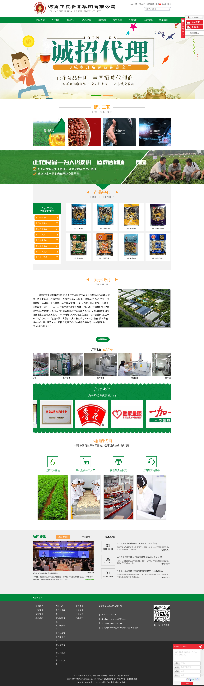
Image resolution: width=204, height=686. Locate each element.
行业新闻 (86, 536)
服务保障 (117, 20)
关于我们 (55, 20)
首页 (75, 676)
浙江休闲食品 (41, 229)
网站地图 (142, 4)
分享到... (195, 27)
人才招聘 (119, 676)
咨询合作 (132, 20)
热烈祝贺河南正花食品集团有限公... (63, 572)
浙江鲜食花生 (41, 217)
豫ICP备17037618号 (84, 682)
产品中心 (86, 20)
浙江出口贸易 (41, 257)
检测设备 (135, 378)
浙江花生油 (40, 234)
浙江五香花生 (132, 258)
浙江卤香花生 (132, 228)
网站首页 (40, 20)
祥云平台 (106, 682)
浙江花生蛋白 (41, 240)
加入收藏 (133, 4)
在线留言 (111, 676)
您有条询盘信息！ (163, 4)
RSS (148, 4)
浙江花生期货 (41, 251)
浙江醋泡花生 (41, 223)
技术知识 (110, 536)
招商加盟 (102, 20)
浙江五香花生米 (105, 258)
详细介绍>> (89, 580)
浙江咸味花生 (105, 228)
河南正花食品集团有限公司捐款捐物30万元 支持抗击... (140, 571)
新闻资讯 (81, 606)
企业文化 (39, 614)
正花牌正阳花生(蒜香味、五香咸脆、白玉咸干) (137, 543)
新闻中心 (71, 20)
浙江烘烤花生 (79, 228)
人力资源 (148, 20)
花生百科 (79, 618)
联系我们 (163, 20)
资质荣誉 (96, 676)
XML (153, 4)
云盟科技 (123, 682)
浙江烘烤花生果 (158, 228)
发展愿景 (39, 618)
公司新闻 (63, 536)
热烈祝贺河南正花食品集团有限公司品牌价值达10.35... (140, 557)
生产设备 (33, 378)
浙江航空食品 (41, 246)
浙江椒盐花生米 (158, 258)
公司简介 (39, 610)
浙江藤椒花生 (79, 258)
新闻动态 (104, 676)
